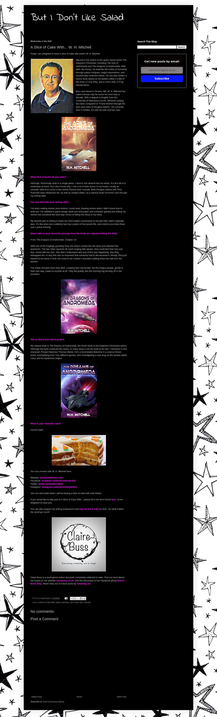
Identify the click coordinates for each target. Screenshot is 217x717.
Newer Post (36, 697)
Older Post (121, 697)
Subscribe (162, 78)
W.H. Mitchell (85, 602)
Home (79, 697)
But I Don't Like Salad (77, 18)
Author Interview (62, 602)
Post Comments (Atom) (53, 702)
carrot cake (74, 602)
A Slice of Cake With (46, 602)
